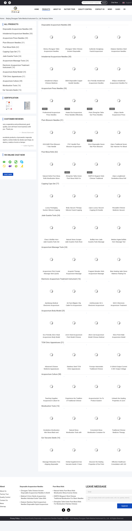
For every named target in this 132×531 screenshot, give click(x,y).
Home (36, 9)
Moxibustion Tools (10, 85)
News (110, 9)
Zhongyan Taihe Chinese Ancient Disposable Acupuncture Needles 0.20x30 (35, 492)
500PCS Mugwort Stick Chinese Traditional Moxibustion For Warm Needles (68, 497)
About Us (57, 9)
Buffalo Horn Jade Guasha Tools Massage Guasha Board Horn (96, 242)
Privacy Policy (14, 518)
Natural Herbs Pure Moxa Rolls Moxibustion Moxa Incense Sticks (51, 178)
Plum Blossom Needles (12, 43)
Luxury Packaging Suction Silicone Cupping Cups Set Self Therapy (51, 210)
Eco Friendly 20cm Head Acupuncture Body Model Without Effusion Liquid (51, 337)
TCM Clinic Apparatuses (12, 76)
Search (104, 2)
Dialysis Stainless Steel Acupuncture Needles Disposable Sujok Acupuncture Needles (34, 503)
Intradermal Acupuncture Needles (16, 34)
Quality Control (85, 9)
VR (124, 9)
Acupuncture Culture (11, 81)
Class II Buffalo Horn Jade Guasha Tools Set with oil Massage (51, 242)
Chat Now (114, 2)
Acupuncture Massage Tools (14, 61)
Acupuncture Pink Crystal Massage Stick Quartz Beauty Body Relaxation (51, 273)
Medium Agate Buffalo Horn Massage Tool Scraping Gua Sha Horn (119, 242)
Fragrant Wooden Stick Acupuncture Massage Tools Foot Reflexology (96, 273)
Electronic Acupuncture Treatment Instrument (59, 279)
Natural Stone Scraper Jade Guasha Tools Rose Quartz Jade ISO (73, 242)
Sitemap (3, 506)
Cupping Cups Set (10, 52)
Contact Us (99, 9)
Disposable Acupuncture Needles (16, 29)
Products (46, 9)
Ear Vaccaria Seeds (10, 90)
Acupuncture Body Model (12, 72)
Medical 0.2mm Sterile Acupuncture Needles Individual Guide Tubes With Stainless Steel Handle (33, 497)
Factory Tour (69, 9)
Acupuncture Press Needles (13, 38)
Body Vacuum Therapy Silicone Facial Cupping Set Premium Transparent (74, 210)
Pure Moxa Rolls (9, 47)
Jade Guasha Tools (10, 56)
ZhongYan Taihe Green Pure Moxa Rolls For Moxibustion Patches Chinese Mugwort (67, 503)
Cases (117, 9)
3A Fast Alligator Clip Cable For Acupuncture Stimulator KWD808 (74, 305)
